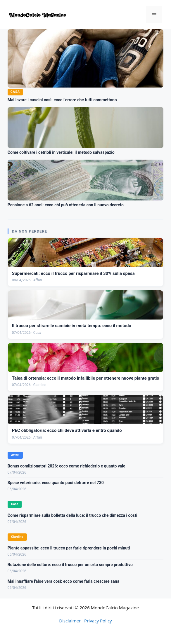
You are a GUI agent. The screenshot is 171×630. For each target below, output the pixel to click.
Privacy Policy (98, 621)
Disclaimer (70, 621)
